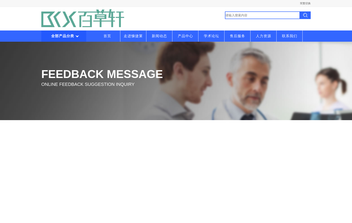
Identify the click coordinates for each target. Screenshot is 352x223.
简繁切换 (305, 3)
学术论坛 (211, 36)
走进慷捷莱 (133, 36)
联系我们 (289, 36)
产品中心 (185, 36)
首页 (107, 36)
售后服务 (237, 36)
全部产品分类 (64, 36)
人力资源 (263, 36)
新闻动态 (159, 36)
